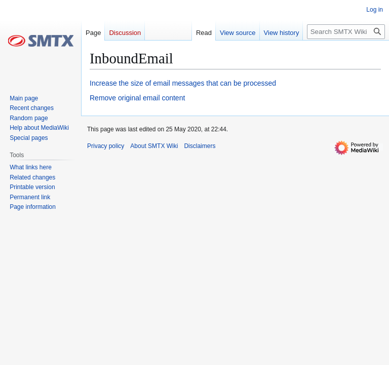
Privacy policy (105, 146)
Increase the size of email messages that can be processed (183, 83)
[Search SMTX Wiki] (346, 31)
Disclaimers (199, 146)
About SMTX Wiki (154, 146)
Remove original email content (137, 98)
